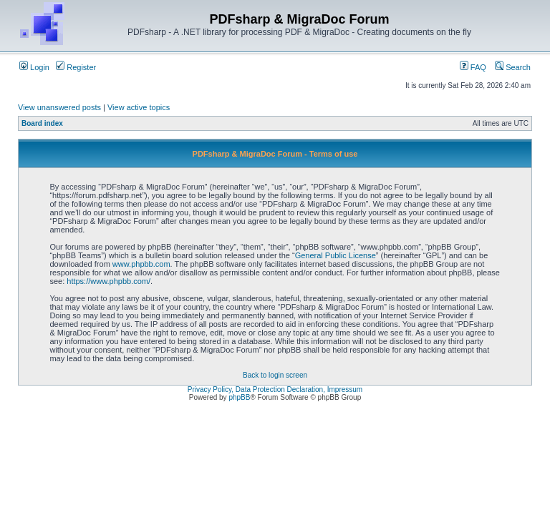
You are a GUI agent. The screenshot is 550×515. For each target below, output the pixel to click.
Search (513, 67)
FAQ (473, 67)
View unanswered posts (59, 107)
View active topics (138, 107)
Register (76, 67)
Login (34, 67)
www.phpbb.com (141, 264)
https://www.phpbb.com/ (108, 281)
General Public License (335, 255)
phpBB (239, 397)
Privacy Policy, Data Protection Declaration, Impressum (275, 389)
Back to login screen (275, 375)
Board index (42, 123)
